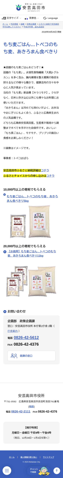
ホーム (5, 24)
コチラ (45, 170)
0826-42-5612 (26, 337)
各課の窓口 (26, 355)
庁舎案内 (13, 331)
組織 (22, 24)
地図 (31, 406)
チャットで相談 (40, 470)
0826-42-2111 (20, 411)
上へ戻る (56, 470)
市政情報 (14, 24)
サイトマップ (48, 457)
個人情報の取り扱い (28, 457)
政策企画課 (31, 24)
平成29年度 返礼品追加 (34, 27)
